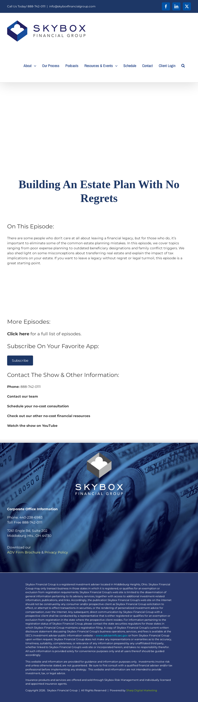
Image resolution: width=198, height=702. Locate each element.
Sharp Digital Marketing (141, 690)
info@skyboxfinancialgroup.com (72, 6)
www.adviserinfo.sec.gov (112, 635)
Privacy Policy (56, 552)
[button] (183, 65)
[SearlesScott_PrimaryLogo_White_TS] (99, 454)
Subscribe (20, 360)
